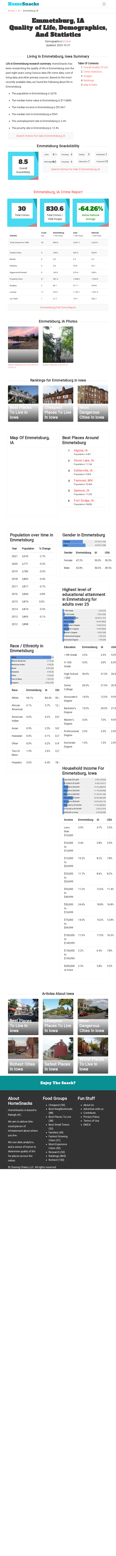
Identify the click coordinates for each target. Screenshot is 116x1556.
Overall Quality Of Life (95, 67)
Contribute (89, 1112)
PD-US (65, 365)
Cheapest (54, 1105)
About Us (88, 1105)
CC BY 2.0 (12, 367)
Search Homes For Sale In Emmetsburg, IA (40, 135)
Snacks (23, 4)
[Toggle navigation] (104, 4)
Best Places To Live (60, 1116)
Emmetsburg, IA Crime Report (58, 192)
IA (19, 11)
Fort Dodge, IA (84, 500)
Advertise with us (93, 1108)
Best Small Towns (59, 1124)
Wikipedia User (56, 365)
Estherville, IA (83, 470)
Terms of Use (91, 1120)
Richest (53, 1159)
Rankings (88, 80)
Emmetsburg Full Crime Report (58, 307)
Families (53, 1132)
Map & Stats (90, 84)
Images (87, 76)
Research (54, 1152)
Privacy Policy (91, 1116)
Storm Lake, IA (84, 460)
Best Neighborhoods (60, 1108)
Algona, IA (81, 450)
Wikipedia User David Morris (26, 365)
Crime (67, 41)
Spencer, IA (81, 490)
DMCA (87, 1124)
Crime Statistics (92, 71)
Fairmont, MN (83, 480)
